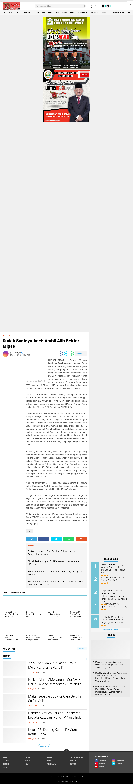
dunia (64, 13)
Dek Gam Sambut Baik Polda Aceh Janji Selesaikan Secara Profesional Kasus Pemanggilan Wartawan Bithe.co (111, 677)
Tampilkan (81, 649)
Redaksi (73, 777)
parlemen (82, 13)
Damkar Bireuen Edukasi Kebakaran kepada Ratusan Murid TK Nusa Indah (55, 715)
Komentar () (80, 353)
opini (50, 13)
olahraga (51, 764)
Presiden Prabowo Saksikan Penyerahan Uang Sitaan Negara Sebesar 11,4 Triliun (110, 665)
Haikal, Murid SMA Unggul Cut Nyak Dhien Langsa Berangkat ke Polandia (54, 682)
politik (36, 13)
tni (43, 13)
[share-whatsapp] (72, 353)
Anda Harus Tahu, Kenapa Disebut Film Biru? (112, 579)
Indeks (80, 777)
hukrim (27, 13)
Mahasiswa (94, 13)
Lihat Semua (44, 746)
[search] (60, 6)
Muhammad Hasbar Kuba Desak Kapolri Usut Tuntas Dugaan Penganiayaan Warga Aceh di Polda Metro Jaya (110, 690)
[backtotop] (66, 751)
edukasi (105, 13)
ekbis (57, 13)
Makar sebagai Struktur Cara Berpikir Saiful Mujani (55, 698)
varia (18, 13)
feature (6, 761)
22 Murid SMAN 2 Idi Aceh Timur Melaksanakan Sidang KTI (52, 665)
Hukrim (59, 777)
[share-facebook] (61, 353)
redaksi (73, 764)
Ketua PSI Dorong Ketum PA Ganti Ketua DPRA (53, 732)
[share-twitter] (66, 353)
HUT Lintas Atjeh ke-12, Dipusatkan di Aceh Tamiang (114, 605)
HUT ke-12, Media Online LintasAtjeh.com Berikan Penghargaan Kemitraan (112, 620)
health (73, 761)
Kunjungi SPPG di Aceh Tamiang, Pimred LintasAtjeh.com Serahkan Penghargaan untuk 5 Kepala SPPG (114, 596)
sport (72, 13)
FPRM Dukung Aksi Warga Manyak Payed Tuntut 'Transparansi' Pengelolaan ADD (113, 568)
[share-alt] (31, 539)
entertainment (118, 13)
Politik (65, 777)
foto (49, 761)
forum (27, 761)
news (11, 13)
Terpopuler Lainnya (110, 630)
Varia (52, 777)
